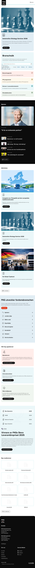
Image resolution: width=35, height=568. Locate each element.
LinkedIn (20, 550)
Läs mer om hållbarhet (8, 398)
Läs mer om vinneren (7, 449)
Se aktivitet (6, 206)
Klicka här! (6, 47)
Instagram (20, 552)
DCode (12, 564)
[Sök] (31, 63)
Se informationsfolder (8, 380)
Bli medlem (4, 308)
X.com (19, 554)
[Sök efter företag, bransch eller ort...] (17, 64)
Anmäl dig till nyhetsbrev (8, 362)
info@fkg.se (3, 543)
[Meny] (31, 2)
